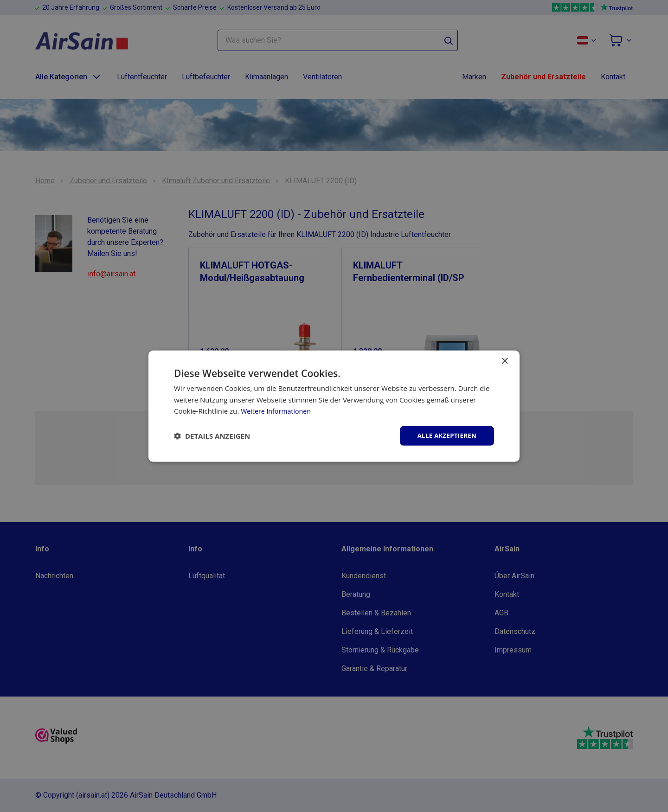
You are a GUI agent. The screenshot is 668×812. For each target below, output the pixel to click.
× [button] (504, 360)
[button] (212, 436)
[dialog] (334, 406)
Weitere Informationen (278, 410)
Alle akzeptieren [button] (444, 435)
